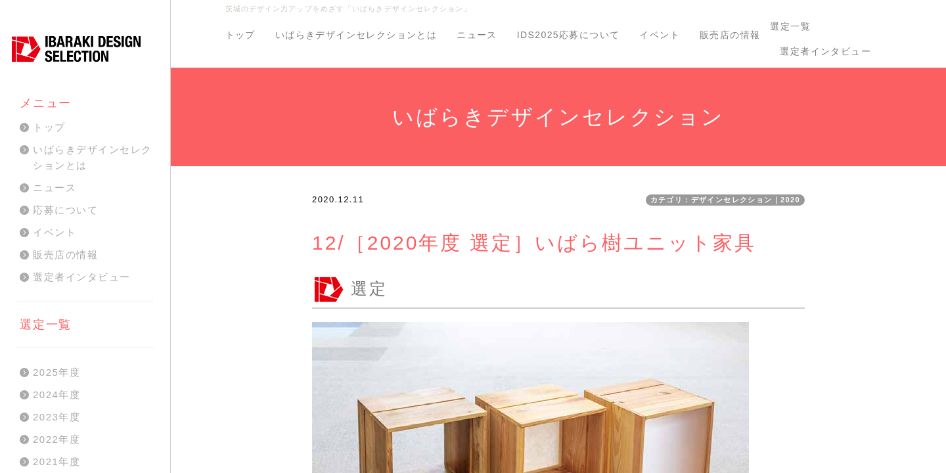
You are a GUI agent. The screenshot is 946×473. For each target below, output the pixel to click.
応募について (65, 209)
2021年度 (56, 461)
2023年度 (56, 416)
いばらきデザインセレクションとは (356, 35)
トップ (240, 35)
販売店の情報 (730, 35)
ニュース (477, 35)
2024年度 (56, 394)
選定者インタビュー (825, 51)
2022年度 (56, 439)
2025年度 (56, 372)
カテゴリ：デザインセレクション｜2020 (725, 200)
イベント (659, 35)
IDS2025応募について (568, 35)
